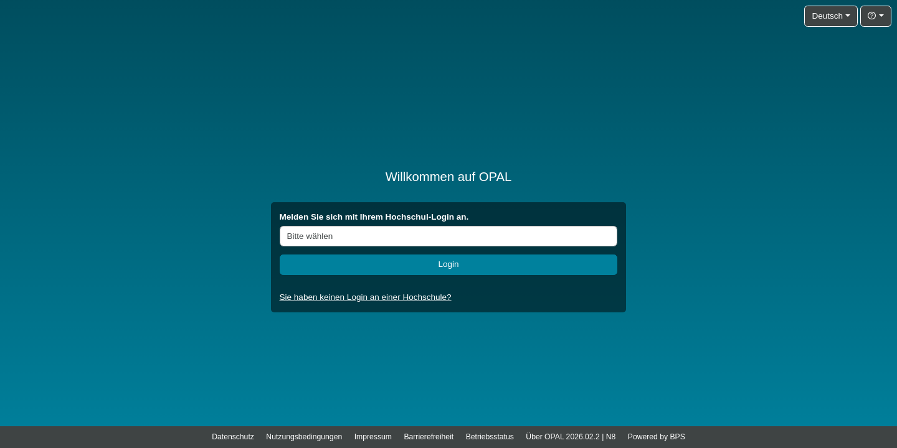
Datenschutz (233, 436)
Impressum (373, 436)
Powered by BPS (656, 436)
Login (448, 264)
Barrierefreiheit (428, 436)
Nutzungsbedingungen (304, 436)
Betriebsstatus (490, 436)
